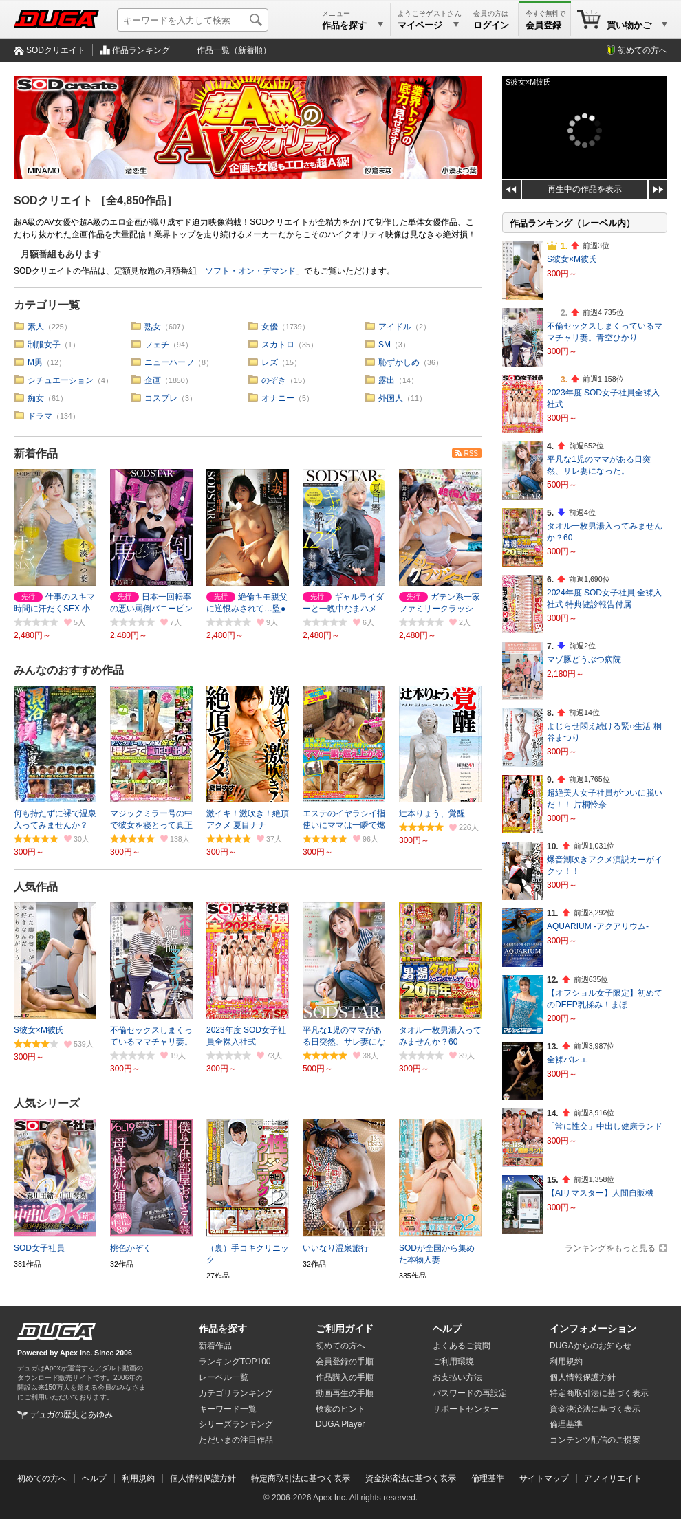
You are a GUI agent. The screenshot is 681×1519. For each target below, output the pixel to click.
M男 (35, 362)
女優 (269, 326)
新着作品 (36, 453)
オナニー (277, 398)
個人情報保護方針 (583, 1377)
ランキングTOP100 (234, 1361)
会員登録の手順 (345, 1361)
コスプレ (160, 398)
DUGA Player (340, 1424)
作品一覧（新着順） (234, 50)
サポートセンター (466, 1409)
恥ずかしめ (399, 362)
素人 (36, 326)
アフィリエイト (613, 1478)
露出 (386, 380)
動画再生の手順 (345, 1393)
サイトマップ (544, 1478)
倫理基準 (566, 1424)
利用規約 (566, 1361)
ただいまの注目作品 (236, 1440)
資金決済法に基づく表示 (410, 1478)
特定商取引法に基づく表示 (300, 1478)
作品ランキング (141, 50)
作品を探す (223, 1328)
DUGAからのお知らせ (590, 1346)
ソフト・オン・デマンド (250, 271)
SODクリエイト (55, 50)
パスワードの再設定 (470, 1393)
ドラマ (40, 416)
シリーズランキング (236, 1424)
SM (384, 344)
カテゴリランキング (236, 1393)
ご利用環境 (453, 1361)
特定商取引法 (599, 1393)
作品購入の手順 (345, 1377)
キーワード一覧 (228, 1409)
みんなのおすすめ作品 (69, 670)
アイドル (394, 326)
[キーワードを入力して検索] (192, 20)
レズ (269, 362)
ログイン (491, 25)
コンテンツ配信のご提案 (595, 1440)
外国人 (390, 398)
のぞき (273, 380)
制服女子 (44, 344)
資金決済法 (595, 1409)
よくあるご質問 (461, 1346)
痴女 (36, 398)
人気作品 (36, 887)
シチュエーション (61, 380)
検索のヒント (340, 1409)
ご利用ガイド (345, 1328)
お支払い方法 (457, 1377)
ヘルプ (447, 1328)
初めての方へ (642, 50)
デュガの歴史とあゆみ (71, 1414)
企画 (152, 380)
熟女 (152, 326)
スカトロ (277, 344)
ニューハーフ (169, 362)
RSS (471, 453)
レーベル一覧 (223, 1377)
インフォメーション (593, 1328)
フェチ (156, 344)
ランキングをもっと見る (610, 1248)
